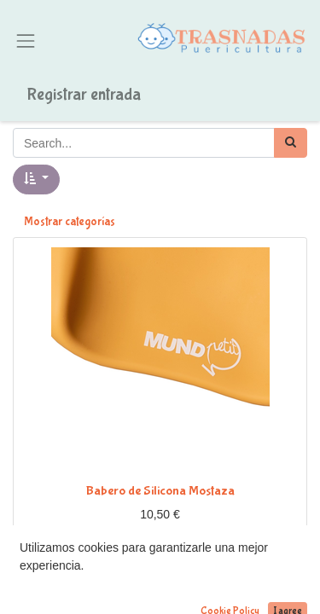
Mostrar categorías (69, 222)
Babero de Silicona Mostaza (160, 491)
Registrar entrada (84, 94)
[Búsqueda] (290, 143)
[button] (36, 179)
